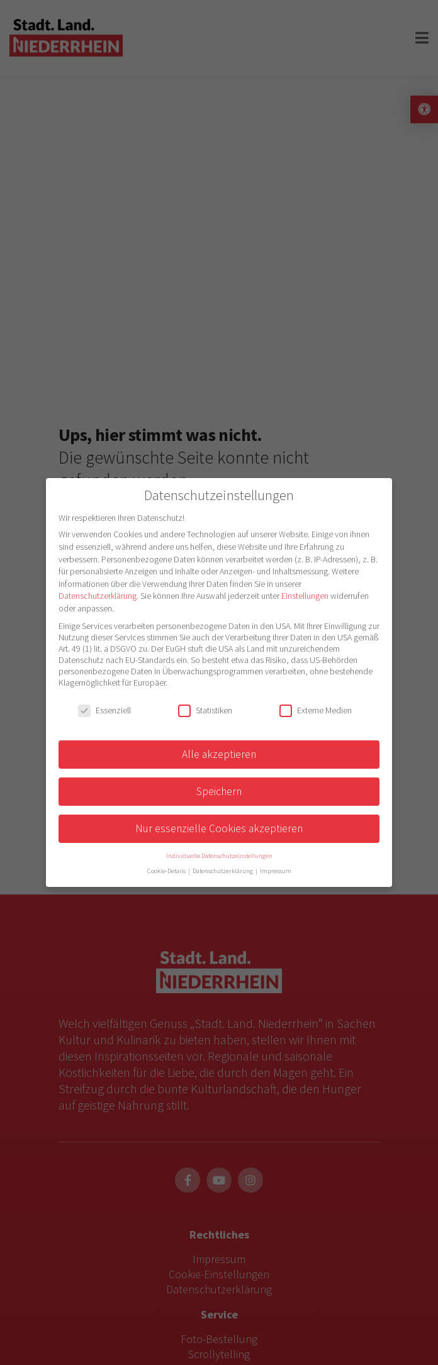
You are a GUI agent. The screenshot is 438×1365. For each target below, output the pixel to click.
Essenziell (104, 710)
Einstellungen (304, 595)
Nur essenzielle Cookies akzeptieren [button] (219, 828)
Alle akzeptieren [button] (219, 754)
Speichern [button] (219, 791)
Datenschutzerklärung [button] (223, 871)
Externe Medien (315, 710)
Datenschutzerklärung (98, 595)
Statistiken (205, 710)
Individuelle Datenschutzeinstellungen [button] (219, 856)
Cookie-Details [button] (167, 871)
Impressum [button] (275, 871)
